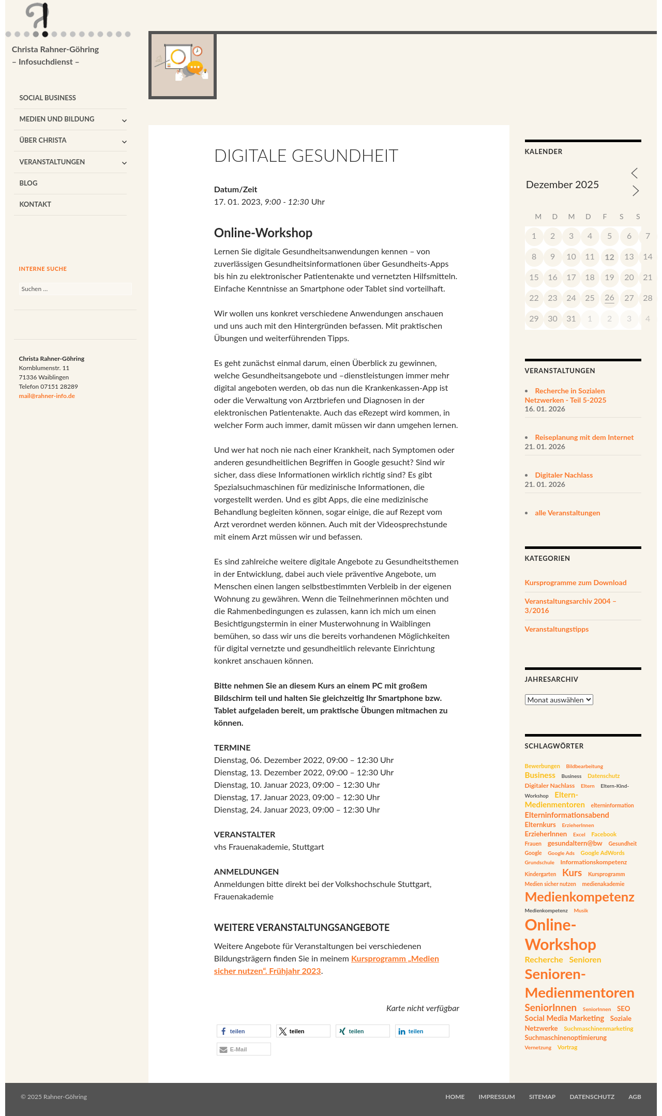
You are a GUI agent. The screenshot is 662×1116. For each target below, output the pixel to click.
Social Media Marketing (565, 1018)
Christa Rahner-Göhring (55, 56)
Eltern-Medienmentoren (555, 799)
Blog (28, 183)
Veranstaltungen (52, 162)
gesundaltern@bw (575, 843)
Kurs (572, 872)
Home (454, 1096)
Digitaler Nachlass (564, 474)
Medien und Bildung (56, 119)
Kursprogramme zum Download (576, 582)
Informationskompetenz (593, 862)
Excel (579, 834)
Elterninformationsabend (567, 814)
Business (540, 774)
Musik (581, 910)
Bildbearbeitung (585, 766)
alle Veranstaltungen (567, 512)
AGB (634, 1096)
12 (609, 257)
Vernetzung (538, 1047)
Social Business (47, 98)
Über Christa (42, 140)
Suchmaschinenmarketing (598, 1028)
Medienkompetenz (580, 896)
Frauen (533, 843)
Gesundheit (622, 843)
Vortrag (568, 1047)
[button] (244, 1031)
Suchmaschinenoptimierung (566, 1037)
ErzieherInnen (578, 825)
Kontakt (35, 204)
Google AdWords (603, 852)
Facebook (603, 834)
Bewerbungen (542, 765)
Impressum (497, 1096)
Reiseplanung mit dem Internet (584, 437)
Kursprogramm (606, 873)
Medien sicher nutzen (550, 884)
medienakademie (603, 883)
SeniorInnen (551, 1007)
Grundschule (539, 862)
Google (533, 853)
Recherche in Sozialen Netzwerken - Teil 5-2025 (566, 395)
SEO (623, 1008)
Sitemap (542, 1096)
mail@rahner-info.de (47, 396)
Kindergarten (540, 874)
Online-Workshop (561, 934)
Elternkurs (540, 824)
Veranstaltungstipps (557, 628)
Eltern (588, 786)
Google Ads (561, 853)
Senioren (585, 959)
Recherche (544, 959)
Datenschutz (604, 775)
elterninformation (612, 805)
